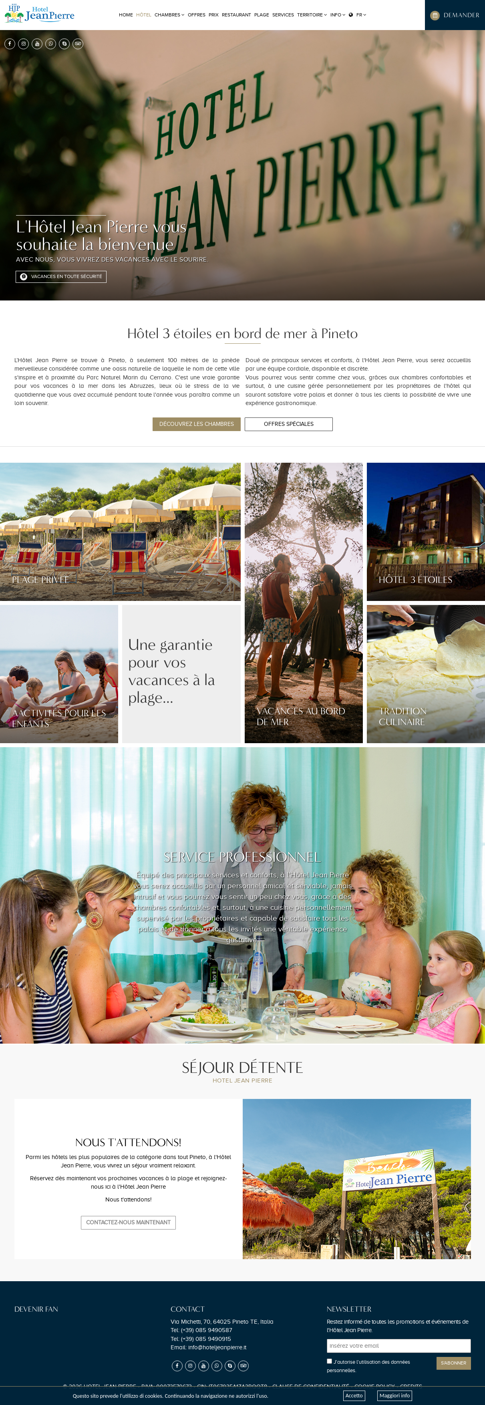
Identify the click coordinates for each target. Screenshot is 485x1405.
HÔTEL (143, 15)
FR (357, 15)
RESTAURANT (236, 15)
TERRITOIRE (312, 15)
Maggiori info (395, 1395)
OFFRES (196, 15)
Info (338, 15)
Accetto (354, 1395)
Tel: (201, 1330)
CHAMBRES (170, 15)
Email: (208, 1347)
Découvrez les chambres (196, 424)
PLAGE (261, 15)
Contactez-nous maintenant (128, 1223)
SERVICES (283, 15)
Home (126, 15)
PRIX (214, 15)
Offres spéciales (289, 424)
